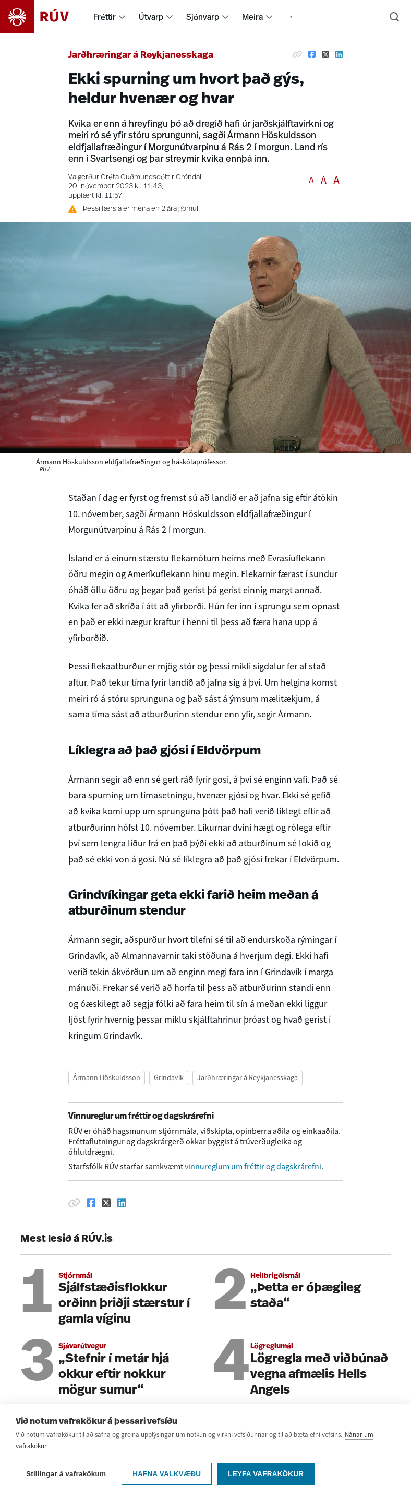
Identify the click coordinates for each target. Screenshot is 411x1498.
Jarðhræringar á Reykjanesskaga (140, 56)
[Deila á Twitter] (325, 54)
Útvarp (151, 17)
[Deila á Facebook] (312, 54)
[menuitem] (122, 16)
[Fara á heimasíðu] (43, 16)
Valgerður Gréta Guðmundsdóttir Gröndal (134, 178)
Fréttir (104, 17)
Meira (252, 17)
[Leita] (394, 16)
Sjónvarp (202, 17)
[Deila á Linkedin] (339, 54)
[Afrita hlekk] (297, 54)
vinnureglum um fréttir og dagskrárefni (253, 1166)
